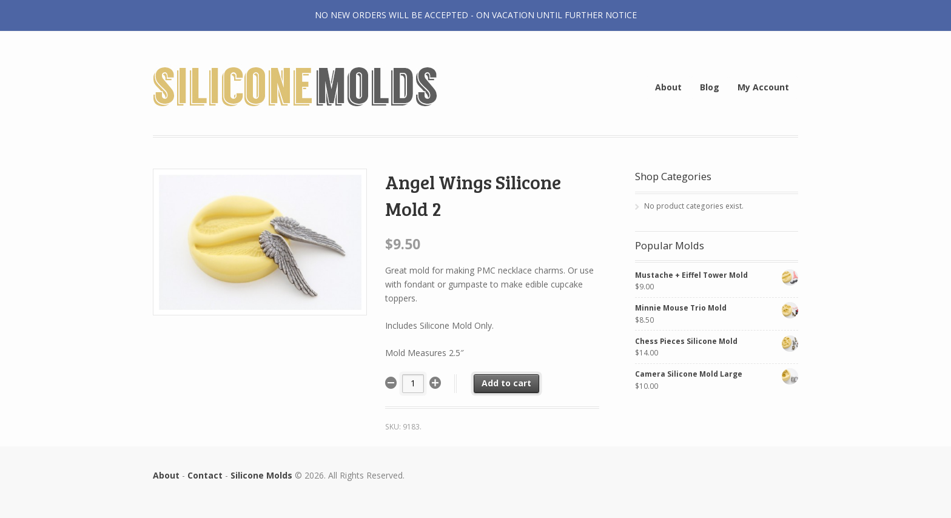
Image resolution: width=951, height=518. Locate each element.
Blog (709, 87)
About (668, 87)
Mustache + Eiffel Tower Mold (716, 275)
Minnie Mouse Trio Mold (716, 308)
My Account (763, 87)
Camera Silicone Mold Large (716, 374)
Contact (205, 475)
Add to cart (506, 383)
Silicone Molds (261, 475)
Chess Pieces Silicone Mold (716, 341)
